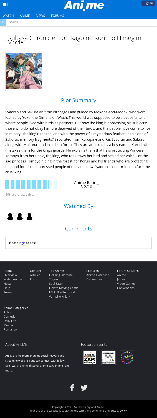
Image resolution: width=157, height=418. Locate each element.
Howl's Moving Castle (63, 288)
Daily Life (10, 321)
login (22, 243)
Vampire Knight (59, 296)
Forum (34, 279)
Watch (8, 15)
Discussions (94, 279)
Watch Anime (13, 279)
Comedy (9, 316)
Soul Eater (56, 283)
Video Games (126, 283)
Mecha (8, 325)
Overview (10, 275)
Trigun (53, 279)
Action (8, 312)
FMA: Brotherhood (62, 292)
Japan (121, 279)
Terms (8, 292)
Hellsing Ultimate (61, 275)
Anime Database (97, 275)
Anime (25, 15)
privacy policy (118, 410)
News (40, 15)
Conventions (126, 288)
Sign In (148, 3)
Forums (57, 15)
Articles (35, 275)
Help (7, 288)
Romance (10, 329)
